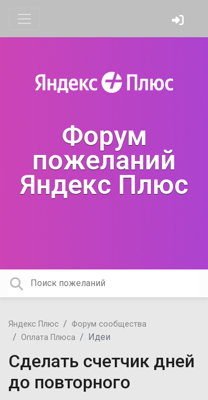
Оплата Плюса (48, 337)
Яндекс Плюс (33, 324)
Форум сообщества (109, 324)
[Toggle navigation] (24, 19)
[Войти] (179, 21)
